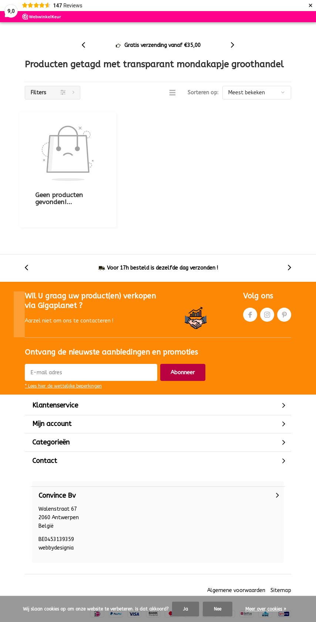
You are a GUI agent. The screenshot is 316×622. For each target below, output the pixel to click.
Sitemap (280, 558)
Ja (185, 609)
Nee (217, 609)
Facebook (250, 280)
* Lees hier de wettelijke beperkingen (63, 353)
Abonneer (183, 340)
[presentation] (87, 57)
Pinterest (284, 280)
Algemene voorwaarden (236, 558)
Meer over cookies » (265, 609)
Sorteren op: (203, 104)
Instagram (267, 280)
